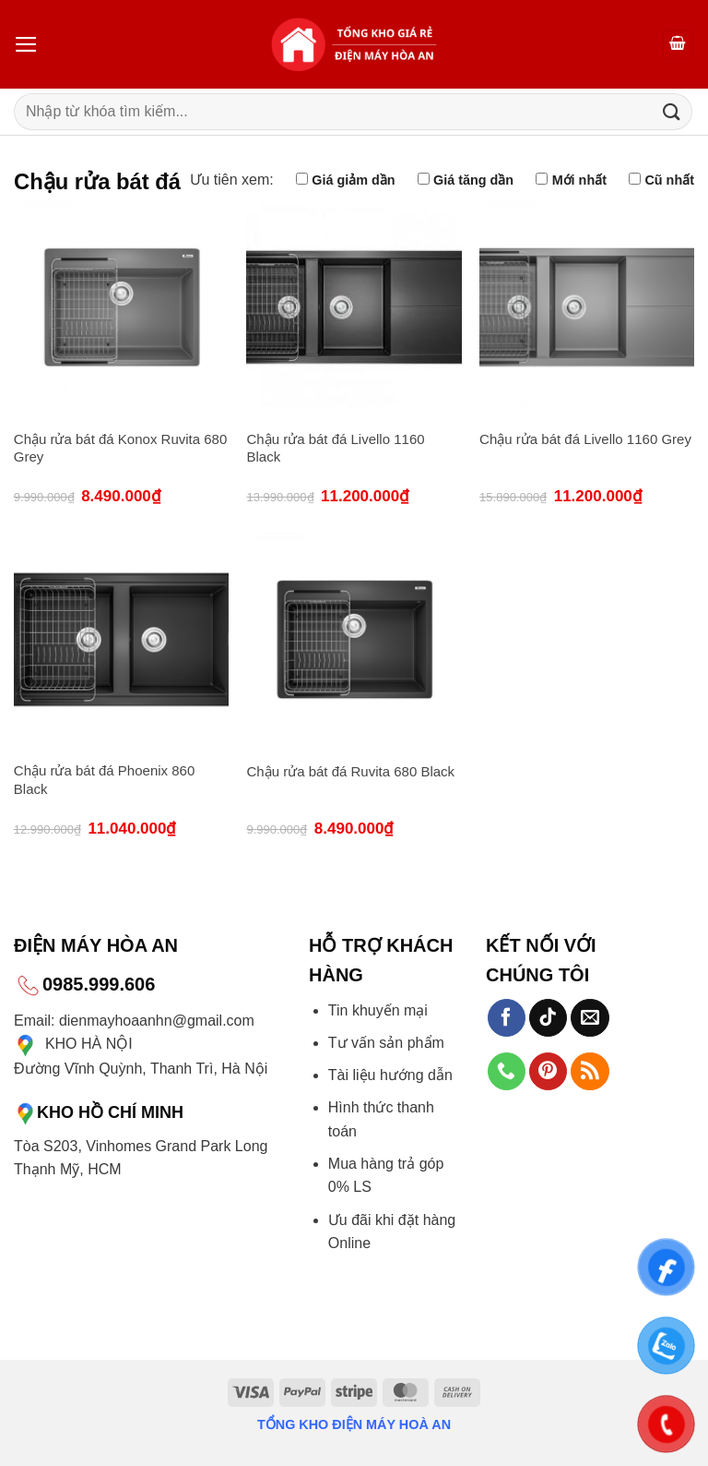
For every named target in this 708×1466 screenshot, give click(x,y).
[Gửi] (672, 111)
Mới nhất (579, 180)
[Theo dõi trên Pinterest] (548, 1071)
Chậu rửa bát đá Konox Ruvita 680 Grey (120, 448)
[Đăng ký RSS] (589, 1071)
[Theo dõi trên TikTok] (548, 1018)
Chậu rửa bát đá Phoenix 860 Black (104, 780)
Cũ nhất (669, 180)
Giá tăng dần (473, 180)
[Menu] (26, 44)
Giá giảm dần (353, 180)
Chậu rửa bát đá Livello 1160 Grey (585, 439)
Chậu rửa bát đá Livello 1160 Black (335, 448)
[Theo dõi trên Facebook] (506, 1018)
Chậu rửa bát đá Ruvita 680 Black (350, 771)
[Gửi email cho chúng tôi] (589, 1018)
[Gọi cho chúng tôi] (506, 1071)
